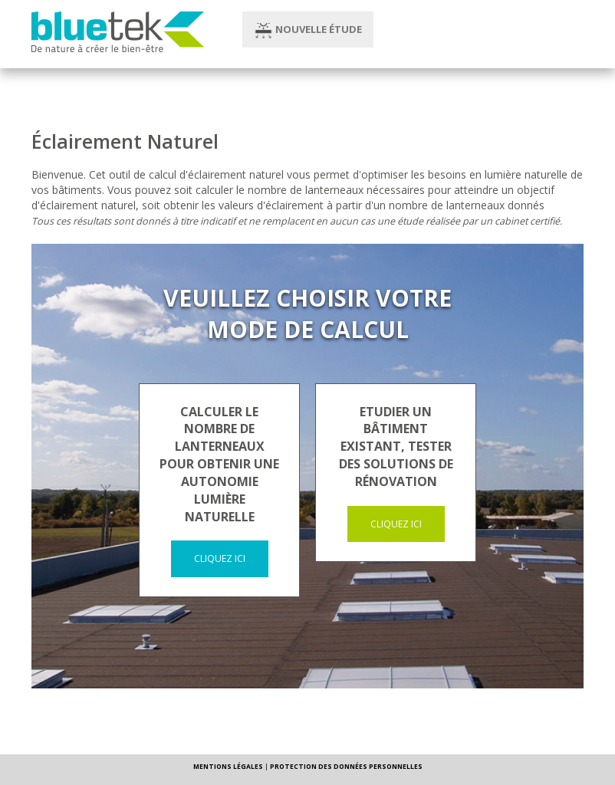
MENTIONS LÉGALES (228, 766)
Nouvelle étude (308, 30)
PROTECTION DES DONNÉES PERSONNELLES (346, 766)
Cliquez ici (219, 558)
